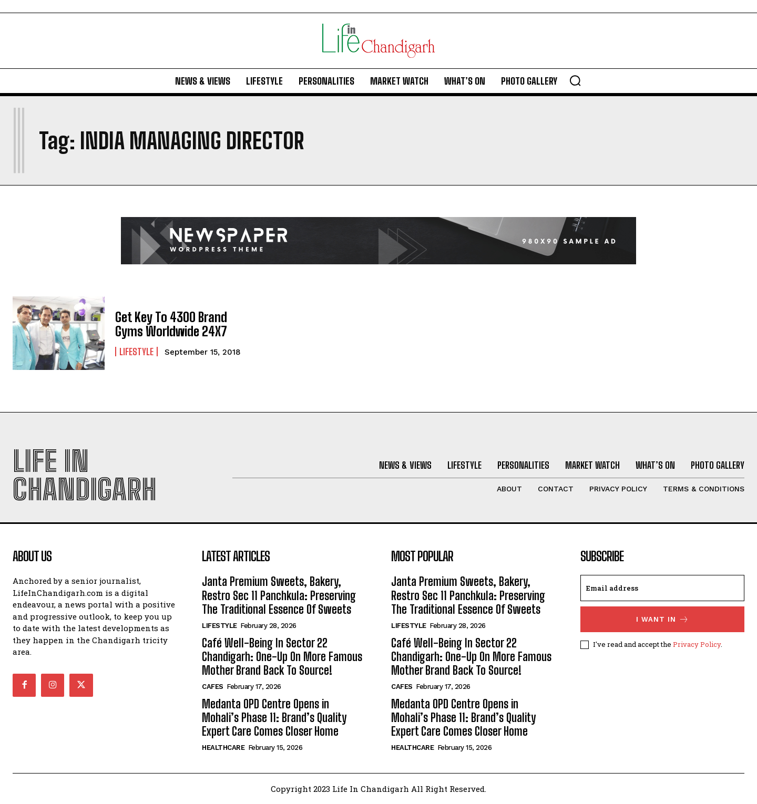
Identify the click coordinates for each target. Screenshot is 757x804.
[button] (575, 80)
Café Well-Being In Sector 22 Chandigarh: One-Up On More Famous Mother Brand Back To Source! (282, 657)
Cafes (212, 686)
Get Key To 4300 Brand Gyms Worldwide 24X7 (171, 324)
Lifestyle (136, 351)
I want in (662, 619)
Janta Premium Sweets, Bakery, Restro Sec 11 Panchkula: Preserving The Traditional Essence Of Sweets (279, 595)
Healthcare (223, 747)
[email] (662, 588)
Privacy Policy (697, 644)
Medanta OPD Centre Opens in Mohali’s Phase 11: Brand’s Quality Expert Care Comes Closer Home (274, 718)
